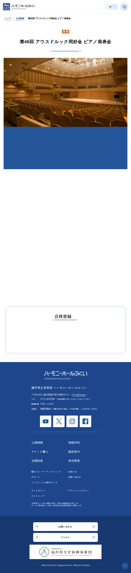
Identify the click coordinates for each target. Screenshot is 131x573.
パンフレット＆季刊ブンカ (44, 482)
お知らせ (72, 471)
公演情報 (37, 443)
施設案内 (74, 452)
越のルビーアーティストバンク (46, 471)
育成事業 (74, 461)
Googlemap (78, 394)
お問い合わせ (74, 476)
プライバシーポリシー (78, 490)
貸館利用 (74, 443)
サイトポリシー (38, 490)
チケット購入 (39, 452)
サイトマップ (37, 495)
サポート (35, 476)
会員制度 (37, 461)
